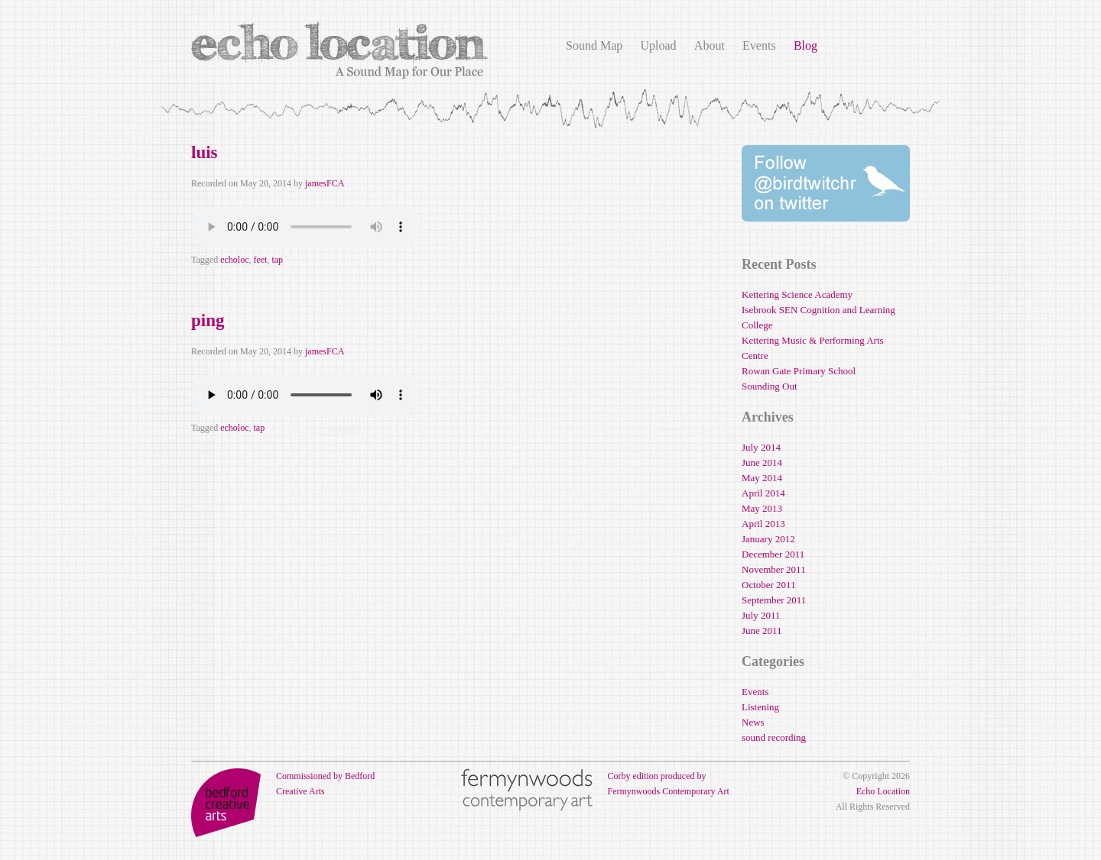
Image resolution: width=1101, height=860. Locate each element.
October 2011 (769, 584)
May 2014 (762, 477)
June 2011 (762, 630)
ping (207, 320)
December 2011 (773, 554)
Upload (658, 45)
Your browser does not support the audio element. (306, 226)
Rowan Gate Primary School (799, 371)
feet (260, 259)
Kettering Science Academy (797, 294)
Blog (805, 45)
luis (204, 152)
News (753, 722)
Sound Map (594, 45)
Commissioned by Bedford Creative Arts (283, 783)
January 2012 (768, 539)
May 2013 (762, 508)
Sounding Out (769, 386)
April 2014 (763, 493)
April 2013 (763, 523)
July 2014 (761, 447)
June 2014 (762, 462)
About (709, 45)
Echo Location (883, 791)
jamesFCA (324, 183)
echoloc (234, 259)
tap (277, 259)
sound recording (774, 737)
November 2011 (774, 569)
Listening (760, 707)
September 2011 (774, 600)
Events (759, 45)
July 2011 (761, 615)
